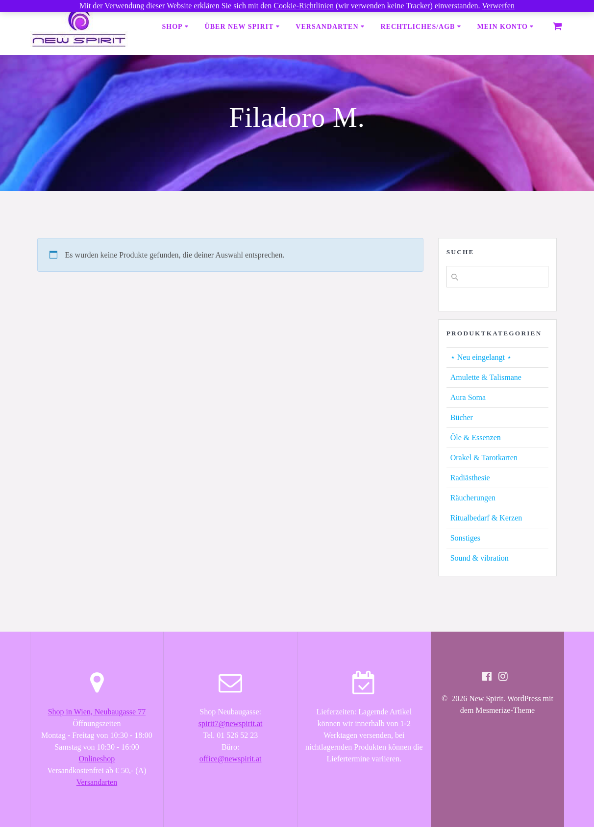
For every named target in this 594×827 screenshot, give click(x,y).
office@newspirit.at (230, 759)
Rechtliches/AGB (417, 26)
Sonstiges (465, 538)
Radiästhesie (470, 477)
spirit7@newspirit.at (230, 723)
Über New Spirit (239, 26)
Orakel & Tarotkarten (484, 457)
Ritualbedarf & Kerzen (486, 518)
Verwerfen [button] (498, 5)
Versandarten (327, 26)
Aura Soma (468, 397)
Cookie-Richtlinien (303, 5)
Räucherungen (472, 498)
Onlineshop (97, 759)
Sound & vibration (479, 558)
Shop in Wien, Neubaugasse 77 (97, 712)
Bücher (461, 417)
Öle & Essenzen (475, 437)
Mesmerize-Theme (505, 710)
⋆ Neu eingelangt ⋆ (481, 357)
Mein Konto (502, 26)
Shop (172, 26)
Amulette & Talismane (485, 377)
